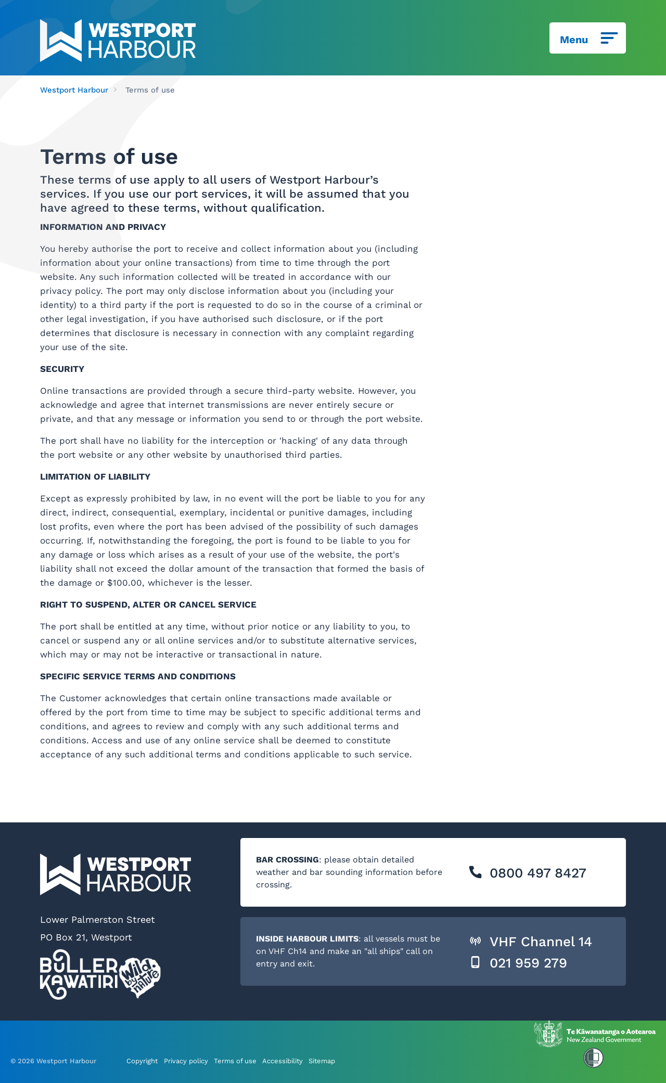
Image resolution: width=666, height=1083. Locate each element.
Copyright (142, 1060)
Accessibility (282, 1060)
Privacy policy (186, 1060)
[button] (475, 872)
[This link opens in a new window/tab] (595, 1033)
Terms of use (235, 1060)
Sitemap (322, 1060)
